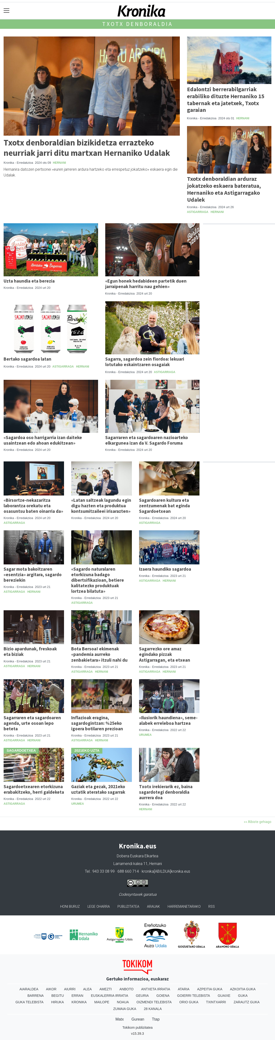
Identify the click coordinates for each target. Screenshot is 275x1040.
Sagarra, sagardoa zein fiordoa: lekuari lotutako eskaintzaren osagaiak (144, 361)
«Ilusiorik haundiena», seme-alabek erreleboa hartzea (168, 720)
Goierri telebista (193, 996)
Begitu (57, 996)
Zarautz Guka (246, 1002)
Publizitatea (128, 907)
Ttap (156, 1019)
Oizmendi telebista (154, 1002)
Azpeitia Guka (209, 989)
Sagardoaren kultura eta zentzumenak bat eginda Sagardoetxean (164, 505)
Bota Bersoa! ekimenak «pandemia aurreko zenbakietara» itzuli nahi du (99, 654)
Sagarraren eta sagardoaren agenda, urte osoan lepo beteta (32, 723)
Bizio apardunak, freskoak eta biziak (30, 651)
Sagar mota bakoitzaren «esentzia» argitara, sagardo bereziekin (33, 574)
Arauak (153, 907)
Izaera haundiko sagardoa (165, 569)
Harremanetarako (184, 907)
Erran (77, 996)
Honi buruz (70, 907)
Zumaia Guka (124, 1009)
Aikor (51, 989)
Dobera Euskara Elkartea (137, 856)
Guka (243, 996)
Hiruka (57, 1002)
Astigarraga (197, 212)
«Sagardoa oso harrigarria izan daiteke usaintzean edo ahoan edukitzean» (43, 440)
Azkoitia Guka (243, 989)
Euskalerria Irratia (109, 996)
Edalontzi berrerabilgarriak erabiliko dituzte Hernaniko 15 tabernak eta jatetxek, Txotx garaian (225, 99)
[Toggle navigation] (6, 10)
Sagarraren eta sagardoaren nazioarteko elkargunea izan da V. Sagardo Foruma (146, 440)
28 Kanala (153, 1009)
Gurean (137, 1019)
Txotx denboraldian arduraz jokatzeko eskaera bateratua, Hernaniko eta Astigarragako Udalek (224, 189)
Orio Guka (188, 1002)
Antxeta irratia (155, 989)
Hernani (59, 162)
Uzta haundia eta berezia (29, 281)
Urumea (145, 735)
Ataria (184, 989)
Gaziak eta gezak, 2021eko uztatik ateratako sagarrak (98, 789)
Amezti (105, 989)
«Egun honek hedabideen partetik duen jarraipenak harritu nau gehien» (146, 283)
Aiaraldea (28, 989)
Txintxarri (216, 1002)
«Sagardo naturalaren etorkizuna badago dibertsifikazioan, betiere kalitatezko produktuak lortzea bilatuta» (97, 580)
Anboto (126, 989)
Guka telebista (29, 1002)
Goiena (162, 996)
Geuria (142, 996)
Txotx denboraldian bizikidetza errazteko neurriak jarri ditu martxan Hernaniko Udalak (87, 147)
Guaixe (224, 996)
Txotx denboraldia (137, 24)
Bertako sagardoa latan (27, 359)
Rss (211, 907)
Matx (119, 1019)
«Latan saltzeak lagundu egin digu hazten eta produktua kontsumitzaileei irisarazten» (101, 505)
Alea (87, 989)
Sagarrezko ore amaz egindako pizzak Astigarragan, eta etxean (164, 654)
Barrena (35, 996)
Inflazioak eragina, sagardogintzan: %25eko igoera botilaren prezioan (97, 723)
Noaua (123, 1002)
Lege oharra (99, 907)
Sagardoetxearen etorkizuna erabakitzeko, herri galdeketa (34, 789)
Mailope (101, 1002)
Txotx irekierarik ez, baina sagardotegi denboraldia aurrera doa (166, 792)
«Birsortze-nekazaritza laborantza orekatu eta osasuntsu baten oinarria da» (33, 505)
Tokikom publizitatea (137, 1027)
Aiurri (69, 989)
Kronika (79, 1002)
